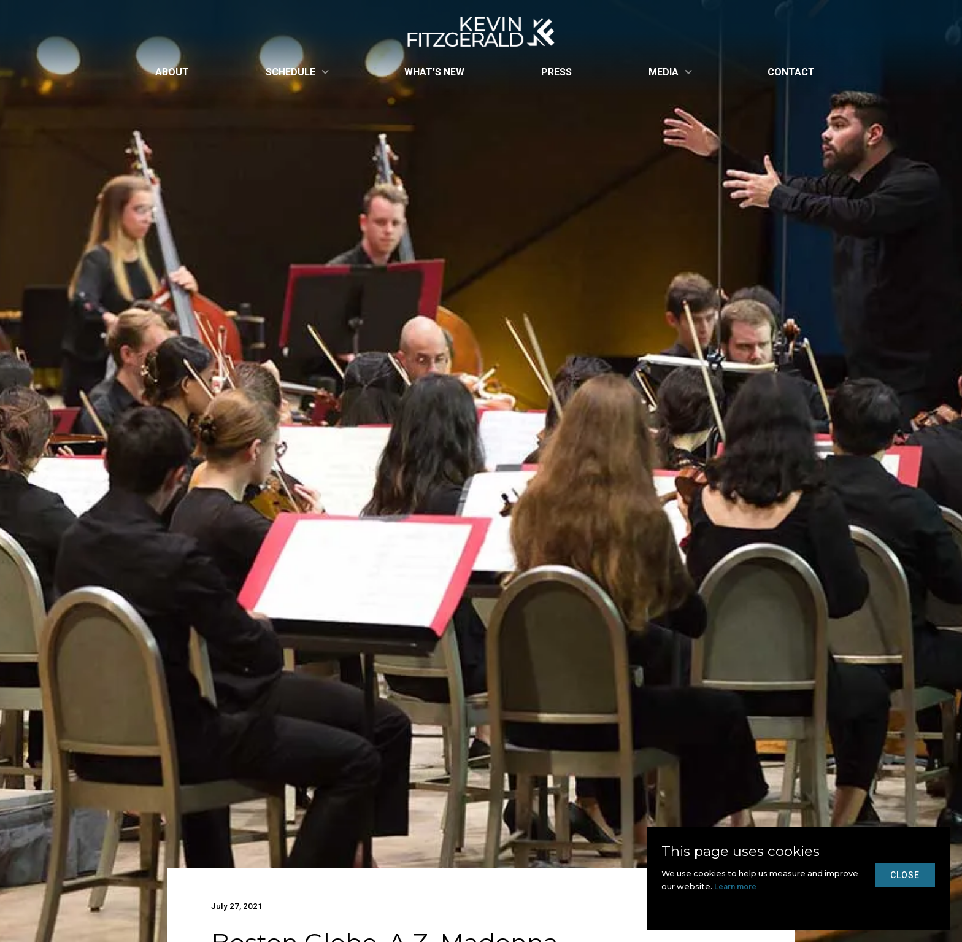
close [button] (905, 875)
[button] (296, 72)
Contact (791, 72)
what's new (434, 72)
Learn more (735, 886)
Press (556, 72)
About (172, 72)
